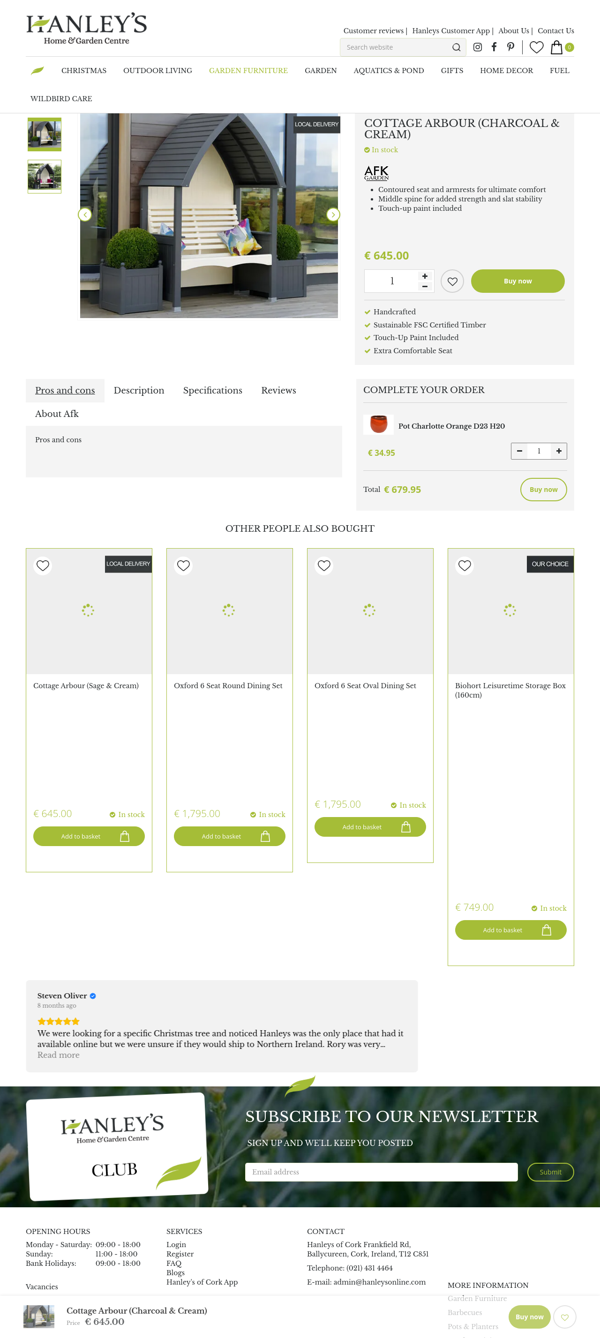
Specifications (212, 391)
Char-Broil (44, 1246)
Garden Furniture (477, 1115)
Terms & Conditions (442, 1304)
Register (180, 1070)
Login (176, 1061)
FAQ (173, 1080)
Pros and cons (65, 391)
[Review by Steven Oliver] (67, 812)
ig (478, 47)
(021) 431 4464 (369, 1084)
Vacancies (42, 1103)
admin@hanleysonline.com (380, 1098)
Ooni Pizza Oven (54, 1218)
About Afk (57, 414)
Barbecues (465, 1129)
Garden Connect (243, 1304)
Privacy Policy (378, 1304)
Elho (34, 1228)
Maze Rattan (47, 1209)
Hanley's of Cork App (202, 1098)
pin (510, 47)
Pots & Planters (473, 1143)
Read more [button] (59, 871)
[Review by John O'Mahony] (205, 812)
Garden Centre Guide (313, 1304)
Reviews (278, 391)
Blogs (175, 1089)
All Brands (43, 1200)
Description (139, 391)
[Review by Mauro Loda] (332, 812)
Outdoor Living (474, 1157)
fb (494, 47)
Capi (33, 1237)
